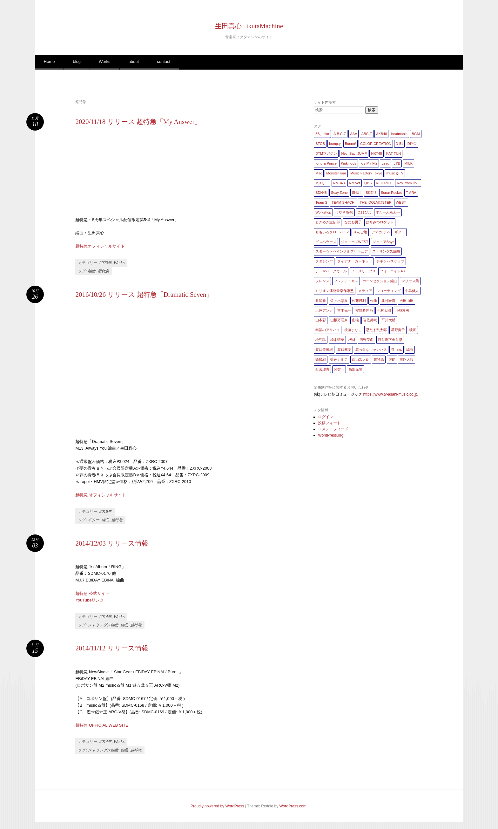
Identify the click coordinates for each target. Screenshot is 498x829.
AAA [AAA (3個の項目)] (353, 134)
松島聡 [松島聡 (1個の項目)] (320, 340)
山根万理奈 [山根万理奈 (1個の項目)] (339, 320)
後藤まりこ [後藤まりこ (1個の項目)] (353, 330)
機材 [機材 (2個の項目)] (351, 340)
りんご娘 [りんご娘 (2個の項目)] (360, 232)
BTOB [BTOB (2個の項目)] (320, 144)
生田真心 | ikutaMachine (249, 26)
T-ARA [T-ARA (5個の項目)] (411, 192)
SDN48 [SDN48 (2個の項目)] (320, 192)
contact (163, 61)
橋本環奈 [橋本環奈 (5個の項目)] (337, 340)
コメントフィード (333, 429)
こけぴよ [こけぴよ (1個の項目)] (365, 212)
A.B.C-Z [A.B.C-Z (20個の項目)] (339, 134)
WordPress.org (330, 435)
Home (49, 61)
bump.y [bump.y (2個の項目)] (334, 144)
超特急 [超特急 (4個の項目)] (379, 359)
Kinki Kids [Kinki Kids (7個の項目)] (348, 163)
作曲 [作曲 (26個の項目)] (373, 300)
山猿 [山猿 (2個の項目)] (355, 320)
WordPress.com (292, 806)
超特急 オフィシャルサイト (100, 495)
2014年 (105, 617)
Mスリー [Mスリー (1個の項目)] (322, 183)
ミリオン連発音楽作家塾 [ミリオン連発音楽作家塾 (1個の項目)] (334, 291)
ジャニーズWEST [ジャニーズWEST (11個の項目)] (354, 242)
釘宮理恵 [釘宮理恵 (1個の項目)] (322, 369)
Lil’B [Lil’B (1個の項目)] (397, 163)
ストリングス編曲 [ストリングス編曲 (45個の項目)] (386, 251)
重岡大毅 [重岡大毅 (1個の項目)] (407, 359)
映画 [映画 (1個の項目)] (412, 330)
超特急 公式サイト (92, 593)
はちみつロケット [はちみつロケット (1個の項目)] (380, 222)
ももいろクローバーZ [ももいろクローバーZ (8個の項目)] (332, 232)
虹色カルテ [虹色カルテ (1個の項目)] (339, 359)
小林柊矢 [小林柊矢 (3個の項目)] (402, 310)
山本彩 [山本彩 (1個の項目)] (320, 320)
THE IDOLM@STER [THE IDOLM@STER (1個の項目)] (375, 202)
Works (105, 61)
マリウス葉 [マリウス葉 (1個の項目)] (410, 281)
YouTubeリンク (89, 600)
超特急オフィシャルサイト (100, 246)
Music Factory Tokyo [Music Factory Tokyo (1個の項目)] (366, 173)
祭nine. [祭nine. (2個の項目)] (396, 349)
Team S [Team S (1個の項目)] (321, 202)
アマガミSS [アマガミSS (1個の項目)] (381, 232)
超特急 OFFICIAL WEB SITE (101, 725)
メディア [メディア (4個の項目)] (365, 291)
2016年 (105, 511)
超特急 (103, 271)
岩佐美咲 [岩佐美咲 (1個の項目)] (370, 320)
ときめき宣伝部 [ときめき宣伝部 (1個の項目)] (327, 222)
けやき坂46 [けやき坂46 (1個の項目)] (344, 212)
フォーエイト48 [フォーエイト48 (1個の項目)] (392, 271)
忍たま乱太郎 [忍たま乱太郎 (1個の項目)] (376, 330)
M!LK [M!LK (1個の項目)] (408, 163)
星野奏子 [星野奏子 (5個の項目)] (398, 330)
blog (77, 61)
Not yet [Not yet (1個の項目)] (354, 183)
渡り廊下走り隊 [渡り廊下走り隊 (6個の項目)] (390, 340)
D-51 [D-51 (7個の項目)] (399, 144)
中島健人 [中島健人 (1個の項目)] (412, 291)
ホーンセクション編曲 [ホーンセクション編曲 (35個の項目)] (379, 281)
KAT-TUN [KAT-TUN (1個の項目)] (393, 153)
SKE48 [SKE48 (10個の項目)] (371, 192)
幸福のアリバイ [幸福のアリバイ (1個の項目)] (327, 330)
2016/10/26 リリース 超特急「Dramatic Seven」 (144, 294)
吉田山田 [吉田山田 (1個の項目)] (407, 300)
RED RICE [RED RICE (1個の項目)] (384, 183)
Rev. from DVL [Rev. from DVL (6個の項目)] (408, 183)
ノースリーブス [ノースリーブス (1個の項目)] (363, 271)
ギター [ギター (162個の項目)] (399, 232)
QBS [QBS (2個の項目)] (368, 183)
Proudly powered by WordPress (217, 806)
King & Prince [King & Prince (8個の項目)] (326, 163)
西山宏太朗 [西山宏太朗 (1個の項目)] (360, 359)
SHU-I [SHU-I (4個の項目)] (356, 192)
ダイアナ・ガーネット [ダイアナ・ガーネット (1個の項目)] (354, 261)
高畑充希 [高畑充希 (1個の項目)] (355, 369)
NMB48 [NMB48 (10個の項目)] (339, 183)
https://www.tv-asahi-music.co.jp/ (391, 394)
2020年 (105, 263)
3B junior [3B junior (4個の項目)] (322, 134)
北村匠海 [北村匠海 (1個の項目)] (388, 300)
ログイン (325, 417)
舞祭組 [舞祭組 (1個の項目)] (320, 359)
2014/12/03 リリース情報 (111, 543)
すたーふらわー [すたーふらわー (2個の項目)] (388, 212)
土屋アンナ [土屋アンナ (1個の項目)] (324, 310)
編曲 (92, 271)
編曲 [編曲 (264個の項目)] (409, 349)
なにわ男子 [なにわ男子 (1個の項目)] (353, 222)
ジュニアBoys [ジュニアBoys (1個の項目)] (383, 242)
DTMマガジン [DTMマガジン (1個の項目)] (326, 153)
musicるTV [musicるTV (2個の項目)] (394, 173)
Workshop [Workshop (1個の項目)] (323, 212)
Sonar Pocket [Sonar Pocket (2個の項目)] (391, 192)
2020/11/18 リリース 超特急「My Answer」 (138, 122)
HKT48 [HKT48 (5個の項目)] (376, 153)
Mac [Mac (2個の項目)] (318, 173)
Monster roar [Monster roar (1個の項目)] (336, 173)
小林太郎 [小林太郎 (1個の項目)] (384, 310)
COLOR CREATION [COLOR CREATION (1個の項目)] (375, 144)
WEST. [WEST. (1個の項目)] (401, 202)
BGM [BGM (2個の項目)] (416, 134)
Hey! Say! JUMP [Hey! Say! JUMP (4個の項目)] (354, 153)
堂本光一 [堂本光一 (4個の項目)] (344, 310)
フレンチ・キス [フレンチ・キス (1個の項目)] (346, 281)
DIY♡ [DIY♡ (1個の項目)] (412, 144)
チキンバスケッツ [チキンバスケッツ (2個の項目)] (390, 261)
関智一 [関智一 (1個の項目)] (339, 369)
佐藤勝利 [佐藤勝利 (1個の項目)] (359, 300)
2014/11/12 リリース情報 (111, 648)
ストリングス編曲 (103, 625)
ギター (93, 520)
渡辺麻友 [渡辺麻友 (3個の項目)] (344, 349)
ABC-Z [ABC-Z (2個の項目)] (366, 134)
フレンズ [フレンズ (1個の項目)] (322, 281)
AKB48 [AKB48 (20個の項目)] (381, 134)
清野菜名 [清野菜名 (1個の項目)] (367, 340)
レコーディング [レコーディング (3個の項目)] (388, 291)
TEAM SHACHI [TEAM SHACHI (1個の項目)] (343, 202)
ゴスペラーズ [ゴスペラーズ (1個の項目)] (325, 242)
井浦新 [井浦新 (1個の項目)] (320, 300)
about (134, 61)
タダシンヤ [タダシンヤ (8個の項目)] (324, 261)
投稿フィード (329, 423)
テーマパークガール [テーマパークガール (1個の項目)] (331, 271)
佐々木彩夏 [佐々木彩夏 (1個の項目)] (339, 300)
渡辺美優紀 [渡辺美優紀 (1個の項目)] (324, 349)
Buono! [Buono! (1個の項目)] (350, 144)
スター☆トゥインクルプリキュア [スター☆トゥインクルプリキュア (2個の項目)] (341, 251)
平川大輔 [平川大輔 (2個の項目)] (388, 320)
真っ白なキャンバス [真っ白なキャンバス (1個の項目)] (371, 349)
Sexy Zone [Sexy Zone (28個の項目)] (339, 192)
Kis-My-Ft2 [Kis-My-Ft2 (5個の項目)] (368, 163)
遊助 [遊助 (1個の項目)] (391, 359)
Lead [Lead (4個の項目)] (385, 163)
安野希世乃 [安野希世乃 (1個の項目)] (364, 310)
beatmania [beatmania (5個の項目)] (399, 134)
